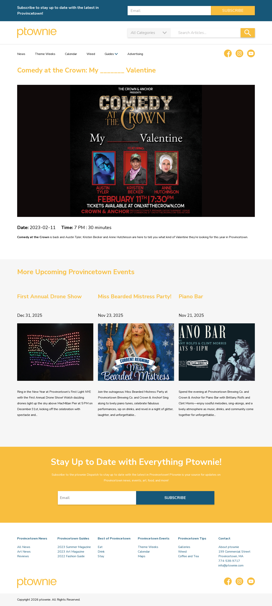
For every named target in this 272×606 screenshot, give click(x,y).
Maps (141, 556)
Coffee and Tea (188, 556)
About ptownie (228, 547)
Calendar (71, 54)
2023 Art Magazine (70, 552)
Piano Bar (191, 296)
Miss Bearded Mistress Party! (134, 296)
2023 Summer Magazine (74, 547)
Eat (100, 547)
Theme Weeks (45, 54)
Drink (101, 552)
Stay (101, 556)
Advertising (135, 54)
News (21, 54)
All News (23, 547)
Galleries (184, 547)
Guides (109, 54)
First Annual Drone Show (49, 296)
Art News (24, 552)
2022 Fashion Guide (71, 556)
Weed (91, 54)
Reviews (23, 556)
